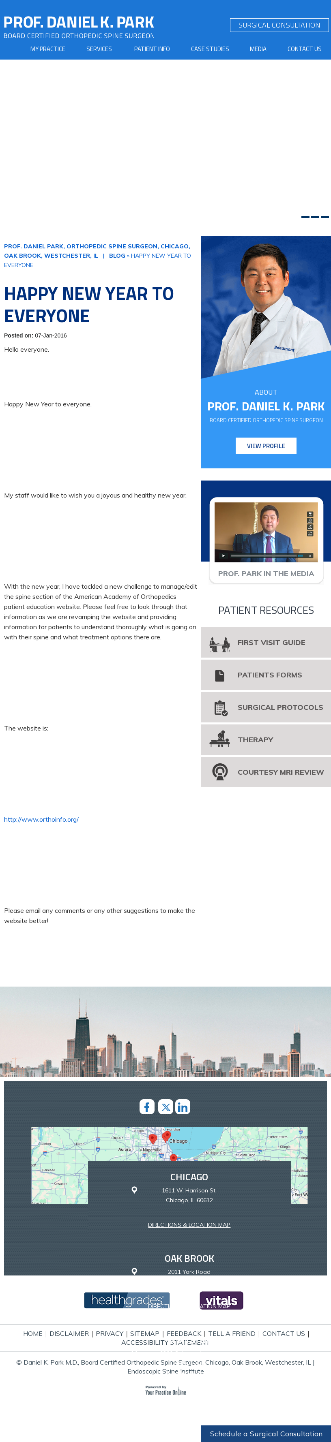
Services (99, 48)
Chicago (189, 1176)
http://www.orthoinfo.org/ (41, 819)
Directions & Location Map (189, 1224)
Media (258, 48)
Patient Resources (266, 610)
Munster (189, 1339)
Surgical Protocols (280, 707)
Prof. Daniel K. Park (266, 406)
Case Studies (210, 48)
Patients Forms (270, 674)
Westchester (189, 1430)
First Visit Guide (271, 642)
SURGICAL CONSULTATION (279, 24)
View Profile (266, 446)
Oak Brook (189, 1258)
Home (33, 1333)
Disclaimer (69, 1333)
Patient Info (152, 48)
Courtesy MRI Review (281, 772)
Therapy (255, 739)
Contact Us (305, 48)
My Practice (47, 48)
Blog (117, 255)
